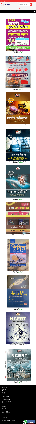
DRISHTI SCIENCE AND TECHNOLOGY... (18, 198)
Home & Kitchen (5, 396)
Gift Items (4, 395)
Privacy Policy (5, 411)
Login (22, 9)
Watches (4, 404)
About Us (4, 408)
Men (3, 390)
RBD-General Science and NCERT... (18, 234)
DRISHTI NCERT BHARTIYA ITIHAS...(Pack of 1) (18, 381)
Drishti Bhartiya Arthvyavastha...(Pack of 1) (18, 124)
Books (3, 393)
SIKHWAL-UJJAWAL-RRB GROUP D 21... (18, 88)
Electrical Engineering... (18, 308)
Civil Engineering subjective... (18, 271)
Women (3, 392)
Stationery (4, 389)
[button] (34, 12)
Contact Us (4, 418)
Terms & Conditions (6, 412)
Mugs (3, 402)
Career (3, 409)
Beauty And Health (6, 399)
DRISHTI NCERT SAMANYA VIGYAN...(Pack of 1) (18, 344)
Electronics (4, 398)
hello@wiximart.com (6, 1)
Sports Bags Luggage (6, 401)
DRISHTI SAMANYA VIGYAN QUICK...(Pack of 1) (18, 161)
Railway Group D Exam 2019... (18, 51)
